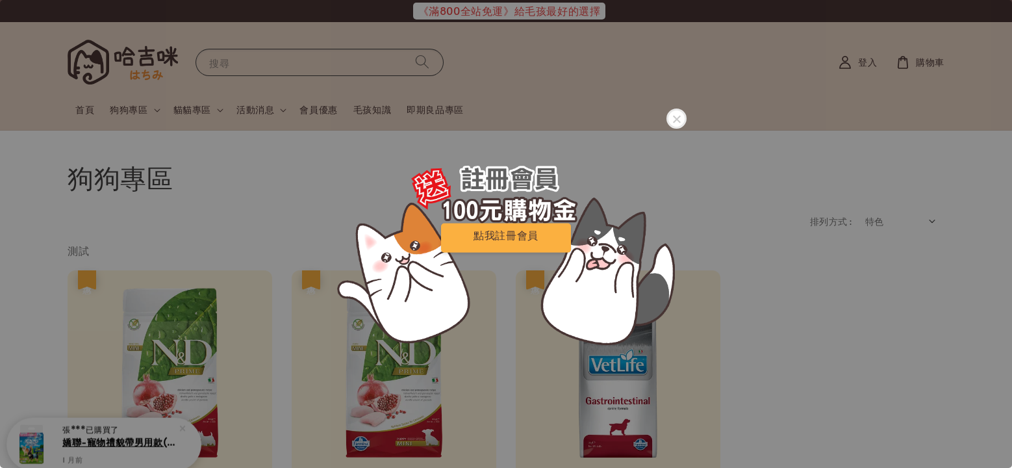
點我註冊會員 (506, 234)
